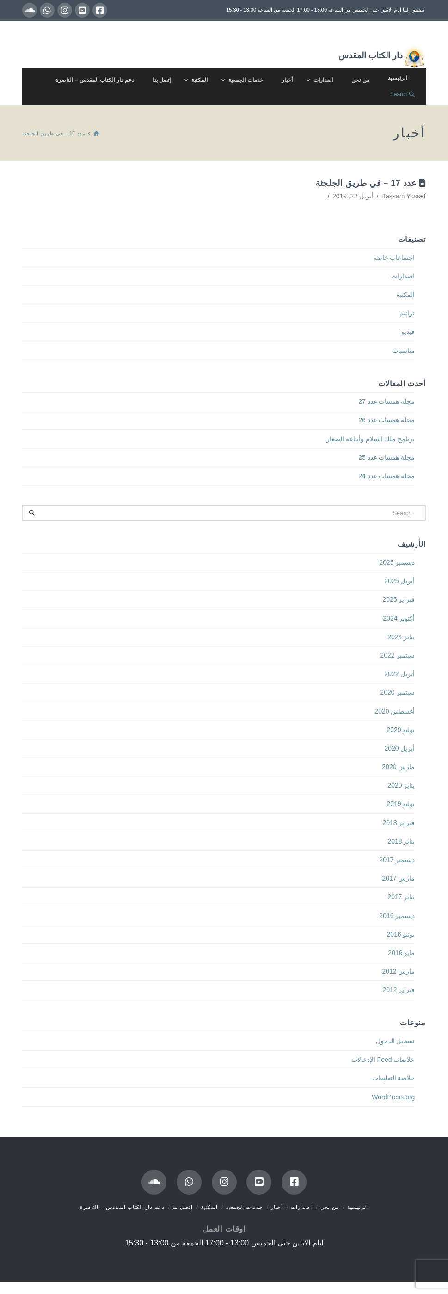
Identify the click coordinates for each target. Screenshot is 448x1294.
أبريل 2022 (399, 674)
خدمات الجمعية (244, 1207)
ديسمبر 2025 (397, 562)
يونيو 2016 (401, 934)
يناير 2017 (401, 896)
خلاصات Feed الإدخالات (383, 1059)
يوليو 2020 (401, 729)
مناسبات (403, 350)
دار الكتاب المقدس (382, 56)
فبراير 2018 (398, 822)
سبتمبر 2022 (397, 655)
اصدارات (403, 276)
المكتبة (405, 294)
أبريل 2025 (399, 581)
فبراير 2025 (398, 599)
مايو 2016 (401, 952)
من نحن (329, 1207)
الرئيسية (357, 1207)
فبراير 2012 (398, 989)
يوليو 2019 (401, 803)
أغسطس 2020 (394, 711)
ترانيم (407, 313)
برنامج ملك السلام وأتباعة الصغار (370, 439)
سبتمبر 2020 (397, 692)
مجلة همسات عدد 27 (386, 401)
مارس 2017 (398, 878)
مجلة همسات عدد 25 (386, 457)
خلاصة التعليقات (393, 1078)
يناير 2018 (401, 841)
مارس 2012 (398, 971)
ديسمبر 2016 (397, 915)
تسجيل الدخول (395, 1041)
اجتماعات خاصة (394, 257)
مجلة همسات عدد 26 (386, 420)
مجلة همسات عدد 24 (386, 476)
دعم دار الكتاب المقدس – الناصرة (122, 1207)
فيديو (408, 331)
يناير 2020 (401, 785)
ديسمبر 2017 (397, 859)
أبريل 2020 (399, 748)
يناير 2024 (401, 637)
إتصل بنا (182, 1207)
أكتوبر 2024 (399, 618)
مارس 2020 (398, 766)
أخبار (277, 1207)
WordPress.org (393, 1097)
